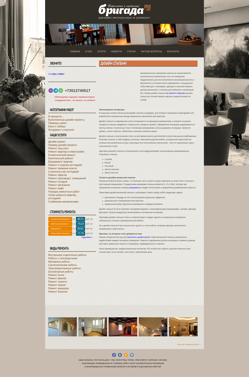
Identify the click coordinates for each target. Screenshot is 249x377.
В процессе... (56, 116)
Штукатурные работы (60, 271)
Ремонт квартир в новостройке (66, 151)
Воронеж (153, 360)
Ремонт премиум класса (62, 168)
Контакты (173, 51)
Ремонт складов (57, 181)
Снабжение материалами (63, 201)
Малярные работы (59, 261)
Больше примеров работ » (189, 344)
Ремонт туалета (57, 281)
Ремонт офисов (57, 175)
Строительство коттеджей (63, 171)
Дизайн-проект (57, 141)
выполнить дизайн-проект (138, 237)
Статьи (131, 51)
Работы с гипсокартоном (62, 258)
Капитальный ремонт (60, 158)
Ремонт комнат (57, 285)
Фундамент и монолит (61, 129)
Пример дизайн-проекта (62, 145)
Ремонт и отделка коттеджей (65, 165)
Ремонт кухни (56, 275)
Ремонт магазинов (59, 185)
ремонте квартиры (177, 93)
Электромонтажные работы (64, 268)
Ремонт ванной (57, 278)
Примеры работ (57, 123)
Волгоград (121, 360)
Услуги (101, 51)
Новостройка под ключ (60, 233)
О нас (88, 51)
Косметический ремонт (61, 155)
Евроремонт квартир (60, 161)
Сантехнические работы (62, 265)
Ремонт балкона (57, 291)
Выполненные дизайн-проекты (66, 119)
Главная (75, 51)
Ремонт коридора (58, 288)
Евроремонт (56, 229)
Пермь (131, 360)
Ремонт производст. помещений (67, 178)
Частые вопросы (151, 51)
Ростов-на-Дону (102, 360)
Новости (116, 51)
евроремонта (135, 188)
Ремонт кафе (56, 188)
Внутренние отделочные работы (67, 255)
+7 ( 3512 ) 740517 (56, 74)
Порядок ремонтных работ (64, 191)
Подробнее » (87, 237)
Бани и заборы (57, 126)
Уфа (113, 360)
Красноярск (141, 360)
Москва (162, 360)
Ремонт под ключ (58, 148)
